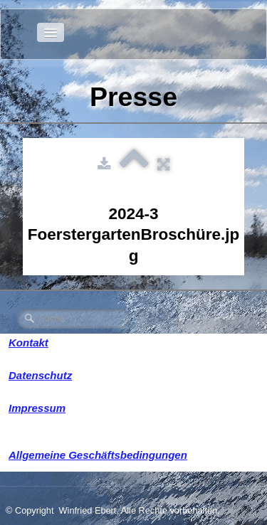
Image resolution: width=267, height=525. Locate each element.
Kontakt (28, 342)
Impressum (37, 408)
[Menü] (50, 32)
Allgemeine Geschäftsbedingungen (98, 455)
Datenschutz (40, 375)
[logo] (22, 32)
